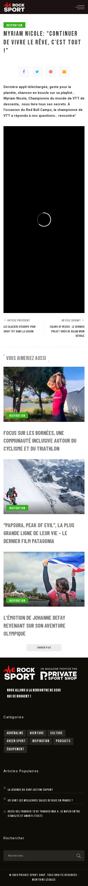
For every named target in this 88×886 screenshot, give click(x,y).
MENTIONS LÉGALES (44, 880)
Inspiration (14, 25)
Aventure (37, 733)
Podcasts (63, 741)
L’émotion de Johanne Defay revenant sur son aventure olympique (34, 625)
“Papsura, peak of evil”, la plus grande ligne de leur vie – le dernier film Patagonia (38, 533)
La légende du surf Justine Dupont (30, 790)
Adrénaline (15, 733)
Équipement (15, 749)
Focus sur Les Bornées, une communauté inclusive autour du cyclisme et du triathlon (39, 440)
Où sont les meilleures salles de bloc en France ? (40, 800)
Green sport (16, 741)
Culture (56, 733)
